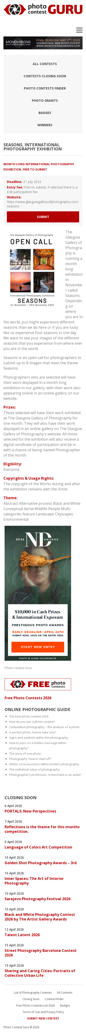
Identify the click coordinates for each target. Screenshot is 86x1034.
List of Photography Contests (33, 993)
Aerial (29, 508)
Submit (43, 217)
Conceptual (13, 508)
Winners (44, 125)
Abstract (10, 503)
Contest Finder (54, 999)
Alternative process (35, 503)
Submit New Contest (43, 1018)
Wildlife (41, 508)
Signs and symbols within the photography (38, 737)
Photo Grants (45, 100)
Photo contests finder (45, 88)
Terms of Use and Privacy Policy (43, 1012)
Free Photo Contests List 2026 (35, 1005)
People (54, 508)
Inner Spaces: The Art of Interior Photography (34, 881)
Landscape (45, 514)
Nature (28, 514)
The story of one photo (25, 753)
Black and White (66, 503)
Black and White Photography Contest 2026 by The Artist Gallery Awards (40, 917)
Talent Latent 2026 (23, 934)
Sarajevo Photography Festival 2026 (37, 898)
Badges (45, 113)
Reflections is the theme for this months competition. (42, 829)
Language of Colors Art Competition (38, 847)
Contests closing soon (45, 76)
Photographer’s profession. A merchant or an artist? (45, 775)
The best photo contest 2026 (28, 716)
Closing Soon (30, 999)
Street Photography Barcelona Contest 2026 (41, 953)
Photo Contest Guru (18, 668)
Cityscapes (64, 514)
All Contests (45, 64)
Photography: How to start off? (30, 759)
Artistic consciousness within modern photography (44, 764)
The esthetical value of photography (34, 769)
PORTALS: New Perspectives (30, 811)
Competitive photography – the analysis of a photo (44, 727)
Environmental (16, 519)
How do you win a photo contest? (32, 722)
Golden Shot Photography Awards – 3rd (41, 862)
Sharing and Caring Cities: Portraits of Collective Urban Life (40, 973)
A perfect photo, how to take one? (32, 732)
